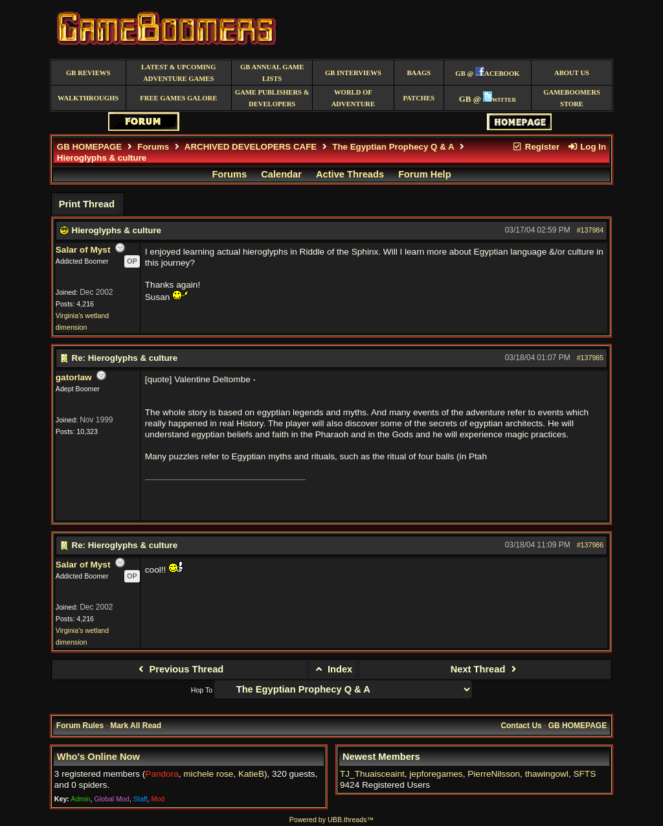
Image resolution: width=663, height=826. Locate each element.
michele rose (208, 774)
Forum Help (424, 174)
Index (333, 669)
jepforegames (435, 774)
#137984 (590, 230)
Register (535, 147)
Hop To (202, 690)
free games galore (178, 98)
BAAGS (419, 72)
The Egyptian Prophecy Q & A (393, 147)
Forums (153, 147)
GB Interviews (353, 72)
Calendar (281, 174)
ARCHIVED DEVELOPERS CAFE (251, 147)
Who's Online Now (98, 756)
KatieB (251, 774)
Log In (586, 147)
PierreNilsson (493, 774)
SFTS (584, 774)
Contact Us (520, 725)
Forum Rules (80, 725)
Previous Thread (179, 669)
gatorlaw (74, 377)
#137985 (590, 357)
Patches (418, 98)
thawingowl (546, 774)
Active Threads (350, 174)
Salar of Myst (83, 250)
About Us (571, 72)
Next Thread (485, 669)
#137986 (590, 545)
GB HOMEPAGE (89, 147)
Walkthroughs (88, 98)
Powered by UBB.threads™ (331, 819)
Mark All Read (135, 725)
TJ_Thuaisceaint (372, 774)
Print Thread (87, 204)
